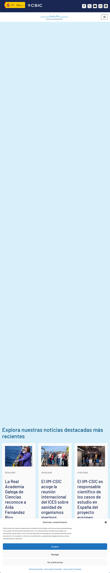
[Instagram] (100, 6)
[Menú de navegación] (104, 17)
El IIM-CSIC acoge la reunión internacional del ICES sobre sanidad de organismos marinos (54, 499)
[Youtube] (95, 6)
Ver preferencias (55, 562)
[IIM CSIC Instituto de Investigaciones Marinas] (55, 17)
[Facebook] (84, 6)
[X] (90, 6)
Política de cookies (36, 569)
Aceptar (55, 546)
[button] (105, 522)
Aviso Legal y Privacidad (53, 569)
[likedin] (106, 6)
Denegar (55, 554)
